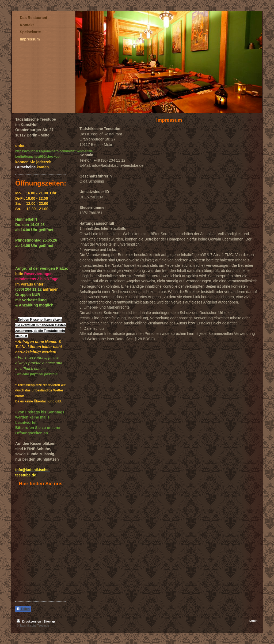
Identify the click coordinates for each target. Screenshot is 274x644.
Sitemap (49, 621)
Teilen (23, 609)
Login (253, 620)
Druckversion (29, 621)
